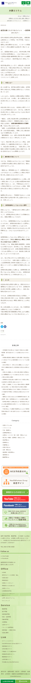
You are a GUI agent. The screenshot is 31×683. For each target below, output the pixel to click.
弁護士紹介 (5, 577)
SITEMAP (4, 542)
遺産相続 (5, 454)
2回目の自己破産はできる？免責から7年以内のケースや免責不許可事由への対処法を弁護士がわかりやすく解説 (15, 392)
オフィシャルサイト (7, 641)
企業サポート (6, 624)
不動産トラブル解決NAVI (9, 651)
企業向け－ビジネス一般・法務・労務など (19, 18)
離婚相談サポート (7, 656)
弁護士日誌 (5, 447)
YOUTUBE (5, 556)
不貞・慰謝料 (6, 430)
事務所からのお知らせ (8, 585)
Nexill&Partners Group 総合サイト (12, 643)
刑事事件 (5, 442)
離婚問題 (5, 457)
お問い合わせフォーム (8, 598)
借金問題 (5, 440)
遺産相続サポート (7, 646)
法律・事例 (5, 449)
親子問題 (4, 611)
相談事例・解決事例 (8, 452)
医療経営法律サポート (8, 654)
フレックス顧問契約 (7, 627)
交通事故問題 (6, 432)
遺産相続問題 (6, 614)
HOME (4, 572)
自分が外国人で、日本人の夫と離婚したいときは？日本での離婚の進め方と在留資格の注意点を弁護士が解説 (15, 367)
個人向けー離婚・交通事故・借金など (12, 437)
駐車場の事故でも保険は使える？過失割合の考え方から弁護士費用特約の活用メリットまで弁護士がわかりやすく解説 (15, 404)
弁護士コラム (26, 16)
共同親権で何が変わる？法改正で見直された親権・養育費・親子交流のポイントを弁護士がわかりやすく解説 (15, 352)
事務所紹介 (5, 580)
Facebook (5, 558)
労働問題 (5, 445)
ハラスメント (6, 427)
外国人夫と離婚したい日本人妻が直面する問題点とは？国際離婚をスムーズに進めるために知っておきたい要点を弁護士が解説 (15, 374)
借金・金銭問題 (6, 616)
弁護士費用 (5, 632)
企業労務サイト (6, 659)
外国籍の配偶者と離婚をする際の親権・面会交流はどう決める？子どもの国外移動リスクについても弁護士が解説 (15, 360)
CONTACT (11, 542)
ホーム (19, 16)
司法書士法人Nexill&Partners (10, 662)
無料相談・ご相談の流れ (9, 630)
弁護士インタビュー (7, 583)
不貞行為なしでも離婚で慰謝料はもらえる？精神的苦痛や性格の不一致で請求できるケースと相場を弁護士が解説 (15, 411)
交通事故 (4, 622)
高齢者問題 (5, 619)
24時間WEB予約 (6, 591)
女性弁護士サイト (7, 648)
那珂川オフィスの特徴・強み (10, 575)
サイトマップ (6, 600)
